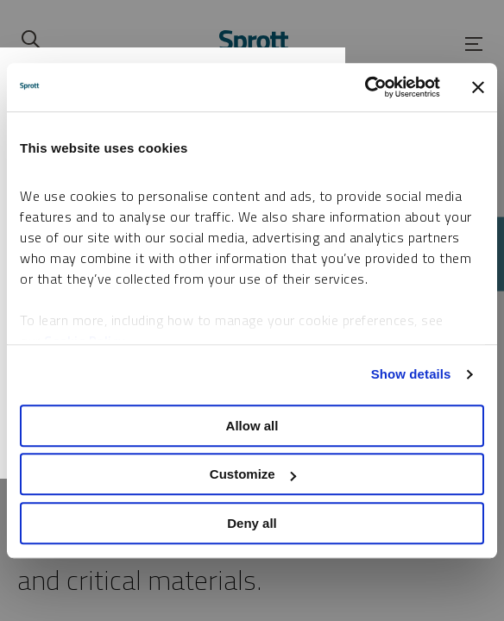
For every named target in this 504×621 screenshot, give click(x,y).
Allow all (252, 425)
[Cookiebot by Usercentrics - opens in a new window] (364, 87)
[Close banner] (478, 87)
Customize (253, 474)
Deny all (252, 523)
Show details (411, 374)
